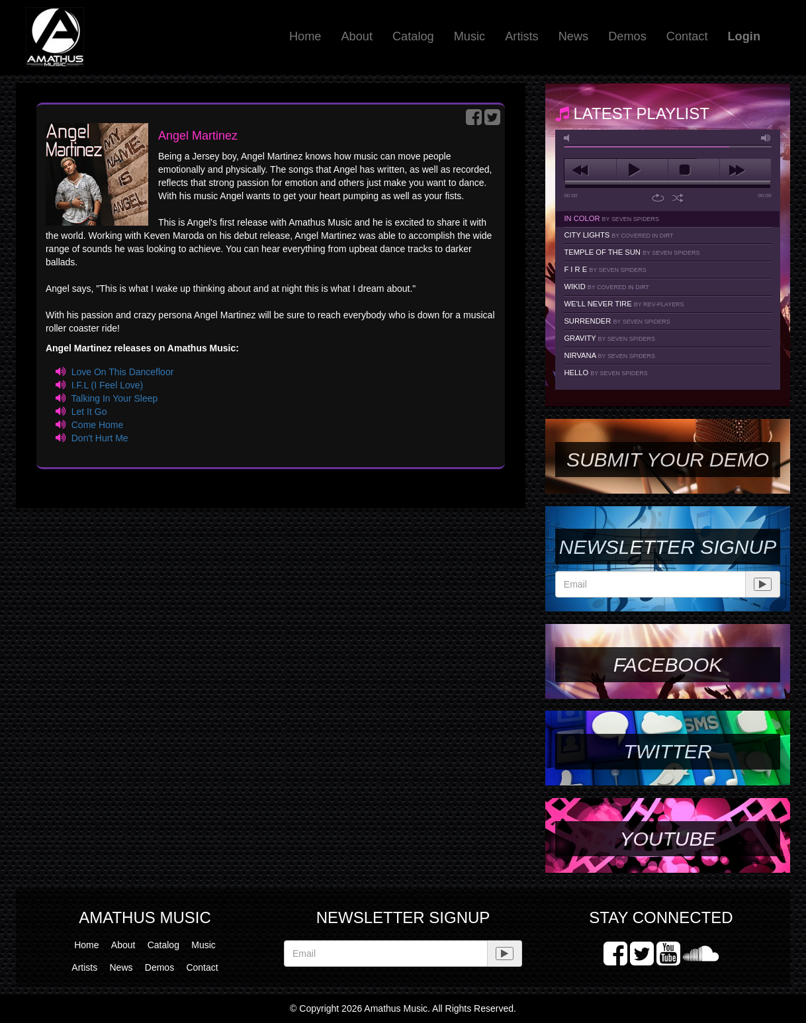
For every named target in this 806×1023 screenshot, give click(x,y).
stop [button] (693, 170)
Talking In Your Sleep (114, 398)
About (357, 36)
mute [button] (569, 138)
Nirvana (609, 355)
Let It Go (89, 411)
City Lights (618, 235)
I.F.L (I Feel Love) (107, 385)
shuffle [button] (678, 198)
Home (305, 36)
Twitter (667, 751)
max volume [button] (766, 138)
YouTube (667, 839)
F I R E (605, 269)
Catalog (413, 36)
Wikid (606, 286)
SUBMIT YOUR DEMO (667, 459)
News (573, 36)
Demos (627, 36)
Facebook (667, 665)
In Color (611, 218)
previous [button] (589, 170)
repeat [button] (658, 198)
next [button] (745, 170)
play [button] (642, 170)
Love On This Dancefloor (122, 372)
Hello (605, 373)
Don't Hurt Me (99, 438)
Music (470, 36)
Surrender (617, 321)
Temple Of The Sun (631, 252)
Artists (522, 36)
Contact (687, 36)
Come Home (97, 425)
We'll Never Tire (624, 304)
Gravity (609, 338)
